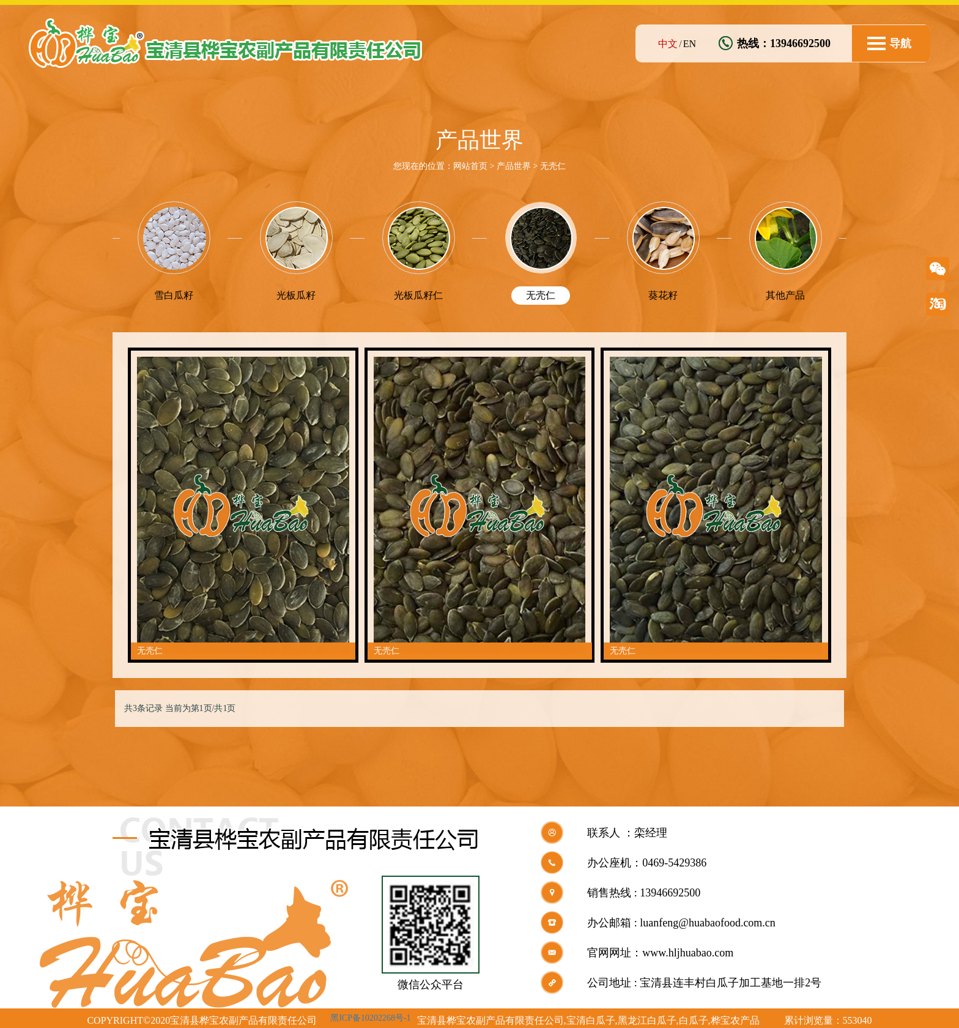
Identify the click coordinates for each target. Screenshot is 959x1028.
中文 (668, 44)
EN (689, 44)
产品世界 (514, 166)
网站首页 (470, 166)
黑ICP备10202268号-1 (370, 1013)
